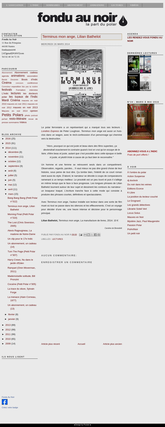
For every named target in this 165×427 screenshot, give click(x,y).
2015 (8, 143)
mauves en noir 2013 (25, 107)
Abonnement (74, 5)
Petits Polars (12, 115)
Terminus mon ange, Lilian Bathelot (71, 36)
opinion (34, 110)
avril (10, 189)
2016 (8, 138)
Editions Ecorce (135, 188)
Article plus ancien (112, 344)
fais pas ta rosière (30, 87)
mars (11, 194)
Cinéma (6, 82)
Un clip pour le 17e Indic (20, 238)
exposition (16, 86)
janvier (12, 319)
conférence (32, 83)
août (10, 170)
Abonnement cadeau (26, 72)
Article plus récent (50, 344)
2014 (8, 148)
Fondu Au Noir (8, 397)
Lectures (117, 5)
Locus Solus (133, 213)
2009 (8, 343)
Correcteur (6, 87)
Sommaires (53, 5)
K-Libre (131, 192)
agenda (5, 76)
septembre (14, 166)
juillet (11, 175)
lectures (16, 93)
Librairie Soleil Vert (137, 208)
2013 (8, 325)
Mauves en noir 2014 (14, 111)
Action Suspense (136, 176)
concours (19, 83)
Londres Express (50, 131)
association (32, 76)
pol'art (4, 119)
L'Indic (34, 5)
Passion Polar (134, 225)
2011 (8, 334)
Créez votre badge (10, 407)
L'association (14, 5)
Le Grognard (133, 200)
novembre (13, 156)
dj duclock (132, 180)
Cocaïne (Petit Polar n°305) (22, 284)
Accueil (81, 344)
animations (18, 75)
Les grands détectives (138, 205)
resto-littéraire (17, 118)
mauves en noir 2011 (17, 104)
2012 (8, 329)
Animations (97, 5)
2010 (8, 339)
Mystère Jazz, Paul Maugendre (143, 221)
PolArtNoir (132, 229)
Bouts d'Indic (30, 79)
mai (10, 184)
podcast (34, 115)
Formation (20, 90)
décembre (13, 152)
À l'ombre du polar (136, 172)
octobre (12, 161)
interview (33, 90)
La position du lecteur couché (142, 196)
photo (27, 115)
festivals (7, 89)
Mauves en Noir (135, 217)
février (11, 314)
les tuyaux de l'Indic (23, 96)
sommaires (14, 122)
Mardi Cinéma (11, 100)
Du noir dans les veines (139, 184)
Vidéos (134, 5)
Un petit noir (133, 233)
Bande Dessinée (10, 80)
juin (10, 180)
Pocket (86, 425)
